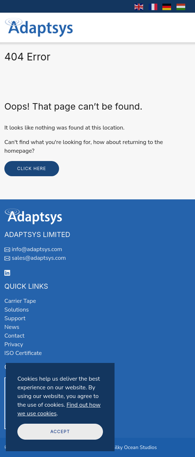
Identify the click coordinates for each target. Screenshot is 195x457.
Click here (31, 168)
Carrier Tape (20, 301)
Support (14, 318)
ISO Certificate (23, 353)
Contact (14, 336)
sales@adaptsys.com (39, 258)
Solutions (16, 310)
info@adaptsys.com (37, 249)
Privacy (13, 344)
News (11, 327)
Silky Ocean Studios (134, 447)
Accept (60, 431)
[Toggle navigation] (181, 27)
